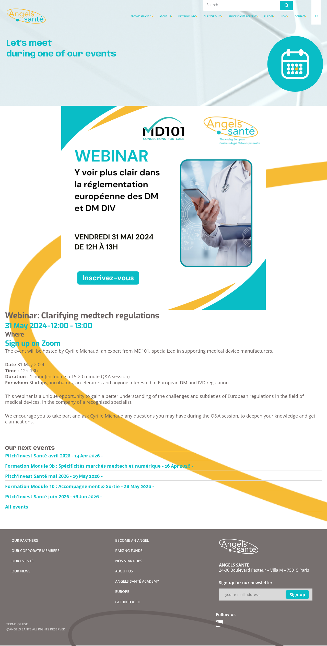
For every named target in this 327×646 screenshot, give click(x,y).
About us (165, 16)
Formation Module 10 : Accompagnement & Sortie (62, 486)
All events (16, 507)
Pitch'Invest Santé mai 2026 (37, 476)
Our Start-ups (212, 16)
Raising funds (187, 16)
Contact (300, 16)
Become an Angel (141, 16)
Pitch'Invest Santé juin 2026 (37, 496)
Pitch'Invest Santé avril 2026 (37, 456)
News (284, 16)
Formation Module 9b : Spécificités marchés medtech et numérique (83, 466)
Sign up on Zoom (33, 343)
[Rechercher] (286, 5)
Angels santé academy (243, 16)
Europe (268, 16)
